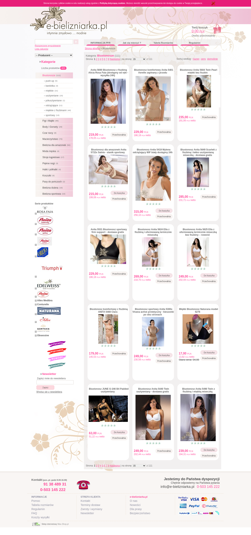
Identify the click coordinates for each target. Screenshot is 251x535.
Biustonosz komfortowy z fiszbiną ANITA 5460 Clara (109, 310)
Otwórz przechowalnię (203, 35)
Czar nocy (50, 133)
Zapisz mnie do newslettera (51, 378)
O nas (133, 500)
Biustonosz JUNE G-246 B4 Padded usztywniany (108, 390)
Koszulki (49, 175)
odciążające (54, 105)
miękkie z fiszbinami (59, 110)
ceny (203, 59)
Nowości (135, 505)
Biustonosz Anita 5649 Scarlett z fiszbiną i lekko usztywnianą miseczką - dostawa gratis (198, 152)
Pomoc (35, 500)
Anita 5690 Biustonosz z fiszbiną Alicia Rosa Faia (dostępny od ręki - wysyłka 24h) (108, 73)
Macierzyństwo (53, 139)
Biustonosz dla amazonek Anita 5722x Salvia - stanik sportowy (108, 151)
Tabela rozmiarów (42, 505)
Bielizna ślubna (53, 187)
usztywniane (55, 95)
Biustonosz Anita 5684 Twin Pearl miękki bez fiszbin (198, 71)
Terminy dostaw (90, 505)
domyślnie (212, 59)
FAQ (34, 513)
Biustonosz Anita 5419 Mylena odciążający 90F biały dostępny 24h (153, 151)
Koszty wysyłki (40, 517)
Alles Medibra (45, 300)
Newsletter (87, 513)
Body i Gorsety (53, 127)
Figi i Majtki (51, 120)
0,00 (198, 31)
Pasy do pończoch (54, 181)
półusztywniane (56, 100)
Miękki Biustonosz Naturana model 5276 (198, 310)
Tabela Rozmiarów (163, 43)
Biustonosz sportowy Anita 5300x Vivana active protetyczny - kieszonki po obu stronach (153, 312)
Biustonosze (52, 75)
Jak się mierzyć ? (132, 43)
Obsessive (43, 335)
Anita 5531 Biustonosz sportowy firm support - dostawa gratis (109, 231)
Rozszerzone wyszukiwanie (48, 45)
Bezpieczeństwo (140, 513)
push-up (52, 81)
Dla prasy (136, 509)
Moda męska (51, 151)
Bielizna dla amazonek (57, 145)
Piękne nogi (51, 163)
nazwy (196, 59)
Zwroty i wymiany (91, 509)
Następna (115, 59)
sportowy (53, 115)
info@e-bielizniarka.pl (177, 487)
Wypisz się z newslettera (49, 391)
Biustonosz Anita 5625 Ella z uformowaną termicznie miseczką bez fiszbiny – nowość (198, 232)
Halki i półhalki (52, 169)
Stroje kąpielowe (54, 157)
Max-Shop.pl (63, 524)
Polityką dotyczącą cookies (112, 3)
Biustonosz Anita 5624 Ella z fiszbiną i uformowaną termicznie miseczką (153, 232)
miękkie (52, 90)
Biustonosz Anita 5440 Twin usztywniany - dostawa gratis (152, 390)
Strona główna (92, 48)
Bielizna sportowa (54, 193)
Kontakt (85, 500)
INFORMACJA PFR (100, 43)
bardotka (52, 85)
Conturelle (43, 304)
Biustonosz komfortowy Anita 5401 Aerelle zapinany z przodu (153, 71)
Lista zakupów (41, 49)
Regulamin (194, 43)
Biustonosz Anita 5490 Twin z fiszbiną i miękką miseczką (198, 390)
